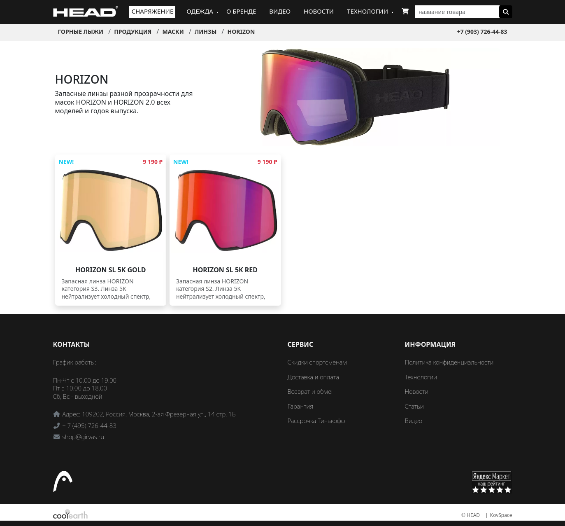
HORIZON (241, 31)
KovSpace (501, 515)
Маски (173, 31)
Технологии (367, 11)
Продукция (132, 31)
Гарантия (301, 406)
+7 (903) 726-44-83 (482, 31)
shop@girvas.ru (83, 436)
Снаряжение (153, 11)
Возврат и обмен (311, 391)
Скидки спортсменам (317, 362)
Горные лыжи (81, 31)
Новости (319, 11)
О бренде (241, 11)
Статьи (414, 406)
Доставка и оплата (313, 377)
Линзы (205, 31)
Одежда (199, 11)
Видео (280, 11)
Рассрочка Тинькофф (316, 420)
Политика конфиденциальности (449, 362)
